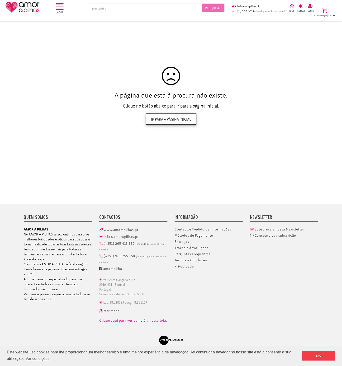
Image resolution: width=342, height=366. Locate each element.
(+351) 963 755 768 (132, 258)
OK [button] (318, 356)
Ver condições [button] (38, 359)
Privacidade (184, 266)
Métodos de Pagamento (194, 235)
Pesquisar (213, 7)
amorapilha (110, 268)
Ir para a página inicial (171, 119)
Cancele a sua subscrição (273, 235)
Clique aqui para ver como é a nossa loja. (133, 320)
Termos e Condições (191, 260)
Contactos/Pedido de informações (203, 229)
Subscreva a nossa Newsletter (277, 229)
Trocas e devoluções (191, 247)
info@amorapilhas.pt (119, 236)
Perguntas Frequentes (192, 253)
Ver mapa (109, 310)
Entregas (182, 241)
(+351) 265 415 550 (131, 245)
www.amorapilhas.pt (118, 229)
